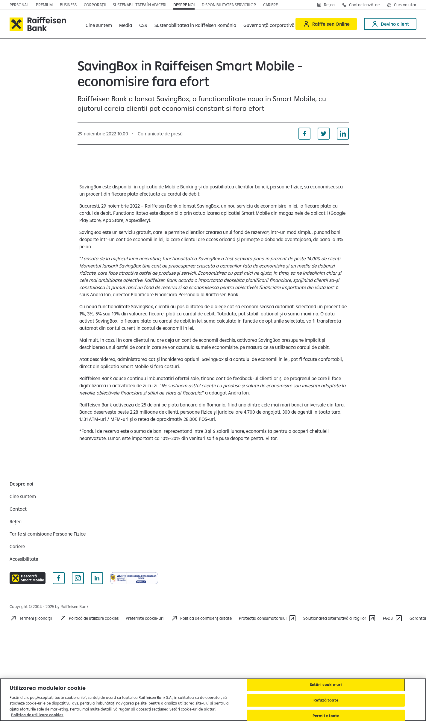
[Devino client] (390, 24)
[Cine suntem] (23, 496)
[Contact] (18, 509)
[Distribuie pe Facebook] (304, 134)
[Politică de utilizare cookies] (89, 618)
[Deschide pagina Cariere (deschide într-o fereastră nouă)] (270, 5)
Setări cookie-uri (326, 684)
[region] (213, 699)
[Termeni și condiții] (31, 618)
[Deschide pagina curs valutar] (401, 5)
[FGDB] (392, 618)
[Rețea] (16, 521)
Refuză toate (325, 700)
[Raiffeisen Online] (326, 24)
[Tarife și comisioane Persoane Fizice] (48, 533)
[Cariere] (17, 546)
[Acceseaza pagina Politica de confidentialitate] (201, 618)
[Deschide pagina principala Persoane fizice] (19, 5)
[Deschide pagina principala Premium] (44, 5)
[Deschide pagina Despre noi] (184, 5)
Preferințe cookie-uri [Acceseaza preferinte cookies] (144, 618)
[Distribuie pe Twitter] (324, 134)
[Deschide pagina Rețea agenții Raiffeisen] (326, 5)
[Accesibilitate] (24, 559)
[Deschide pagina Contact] (361, 5)
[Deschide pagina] (68, 5)
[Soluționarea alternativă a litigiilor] (339, 618)
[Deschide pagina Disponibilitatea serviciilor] (229, 5)
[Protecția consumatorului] (267, 618)
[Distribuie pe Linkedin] (343, 134)
